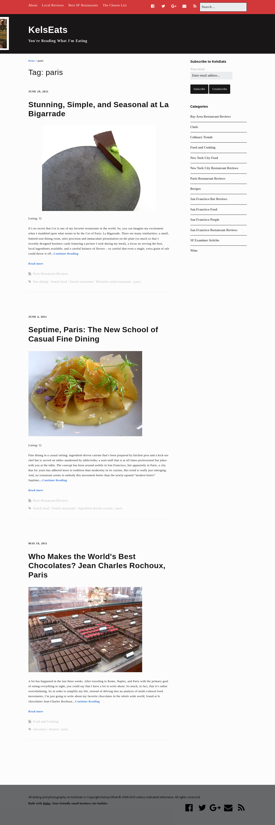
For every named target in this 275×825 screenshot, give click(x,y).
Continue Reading (87, 701)
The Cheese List (115, 5)
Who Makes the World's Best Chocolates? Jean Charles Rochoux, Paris (97, 565)
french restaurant (81, 281)
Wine (194, 250)
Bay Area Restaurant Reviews (210, 116)
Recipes (195, 189)
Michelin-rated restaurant (113, 281)
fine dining (40, 281)
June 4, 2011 (37, 316)
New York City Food (204, 158)
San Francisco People (204, 219)
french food (59, 281)
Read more (35, 263)
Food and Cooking (45, 721)
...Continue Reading (64, 253)
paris (137, 281)
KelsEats (48, 30)
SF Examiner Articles (204, 240)
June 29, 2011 (38, 91)
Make (47, 803)
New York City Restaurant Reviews (214, 168)
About (33, 5)
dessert (54, 729)
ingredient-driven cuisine (95, 508)
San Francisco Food (203, 209)
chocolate (39, 729)
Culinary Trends (201, 137)
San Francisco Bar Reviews (208, 199)
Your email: (197, 69)
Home (31, 60)
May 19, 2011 (37, 543)
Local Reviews (53, 5)
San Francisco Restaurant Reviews (213, 230)
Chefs (194, 127)
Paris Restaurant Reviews (50, 273)
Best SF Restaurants (83, 5)
